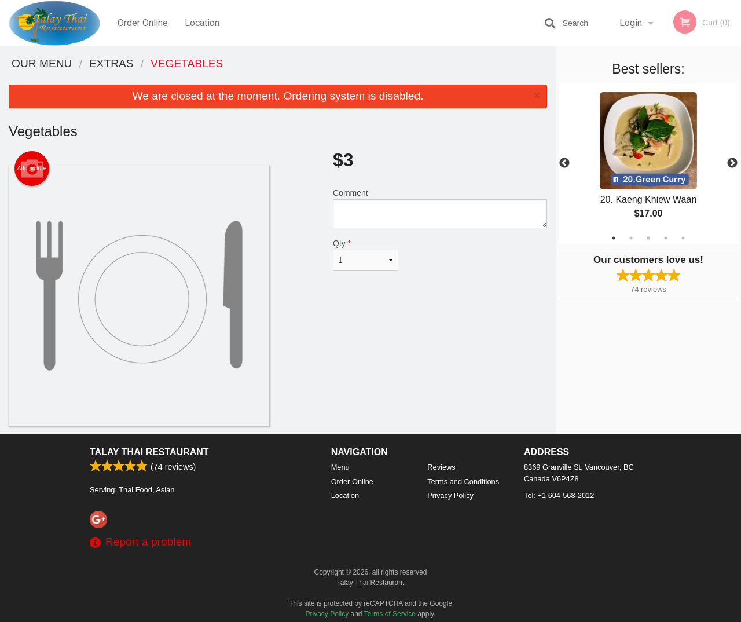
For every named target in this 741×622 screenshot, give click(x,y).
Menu (340, 467)
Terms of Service (390, 614)
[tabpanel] (648, 163)
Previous (564, 163)
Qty (365, 255)
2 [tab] (631, 238)
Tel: (559, 495)
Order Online (143, 22)
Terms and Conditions (463, 481)
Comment (440, 208)
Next (732, 163)
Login (630, 22)
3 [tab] (648, 238)
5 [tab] (683, 238)
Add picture (32, 168)
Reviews (441, 467)
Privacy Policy (450, 495)
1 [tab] (613, 238)
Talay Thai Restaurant (149, 452)
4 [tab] (666, 238)
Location (202, 22)
